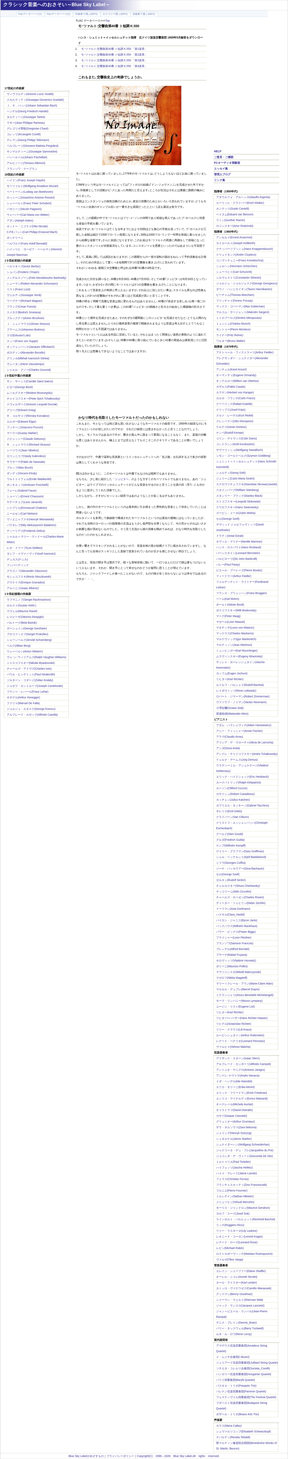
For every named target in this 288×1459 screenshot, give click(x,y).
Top (107, 20)
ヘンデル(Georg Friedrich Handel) (27, 111)
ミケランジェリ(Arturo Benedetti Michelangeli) (245, 995)
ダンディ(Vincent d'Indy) (22, 473)
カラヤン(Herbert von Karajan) (235, 392)
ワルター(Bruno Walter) (230, 340)
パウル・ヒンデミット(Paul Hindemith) (31, 674)
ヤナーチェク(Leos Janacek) (24, 502)
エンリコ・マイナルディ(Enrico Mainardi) (242, 1098)
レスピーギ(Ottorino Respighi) (25, 616)
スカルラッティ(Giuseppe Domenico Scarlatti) (35, 99)
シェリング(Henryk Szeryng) (234, 1133)
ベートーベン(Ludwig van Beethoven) (30, 191)
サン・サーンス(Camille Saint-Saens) (30, 381)
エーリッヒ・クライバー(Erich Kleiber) (240, 202)
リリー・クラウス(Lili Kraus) (234, 1029)
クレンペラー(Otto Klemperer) (234, 421)
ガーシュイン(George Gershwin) (27, 628)
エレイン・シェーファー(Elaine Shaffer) (241, 1271)
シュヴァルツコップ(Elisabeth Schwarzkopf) (243, 1431)
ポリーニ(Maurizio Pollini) (232, 966)
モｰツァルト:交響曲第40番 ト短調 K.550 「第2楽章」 (114, 54)
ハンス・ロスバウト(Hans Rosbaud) (238, 547)
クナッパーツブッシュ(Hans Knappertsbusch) (244, 248)
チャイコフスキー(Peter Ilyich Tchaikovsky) (33, 398)
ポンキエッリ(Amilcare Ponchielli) (28, 484)
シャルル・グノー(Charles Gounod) (29, 369)
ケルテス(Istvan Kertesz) (231, 426)
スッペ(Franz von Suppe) (22, 341)
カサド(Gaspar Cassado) (231, 1115)
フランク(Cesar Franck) (21, 306)
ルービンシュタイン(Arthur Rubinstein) (240, 1035)
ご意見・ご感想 (223, 157)
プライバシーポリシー (120, 1456)
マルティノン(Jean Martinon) (234, 644)
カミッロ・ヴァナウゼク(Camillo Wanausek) (244, 1288)
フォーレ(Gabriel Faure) (22, 490)
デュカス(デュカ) (17, 559)
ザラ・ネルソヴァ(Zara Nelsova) (236, 1127)
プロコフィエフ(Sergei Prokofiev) (27, 634)
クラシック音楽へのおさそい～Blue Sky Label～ (56, 4)
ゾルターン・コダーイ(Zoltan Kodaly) (30, 680)
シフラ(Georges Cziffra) (231, 862)
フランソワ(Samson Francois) (234, 943)
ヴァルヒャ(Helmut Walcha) (233, 1046)
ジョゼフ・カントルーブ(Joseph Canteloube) (35, 685)
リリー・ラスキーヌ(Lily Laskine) (236, 1230)
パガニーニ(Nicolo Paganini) (24, 209)
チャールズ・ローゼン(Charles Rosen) (240, 897)
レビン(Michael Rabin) (230, 1248)
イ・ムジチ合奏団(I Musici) (233, 1356)
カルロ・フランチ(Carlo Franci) (235, 398)
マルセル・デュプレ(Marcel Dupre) (237, 989)
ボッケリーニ (15, 237)
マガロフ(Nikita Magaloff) (231, 977)
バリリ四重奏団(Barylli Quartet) (235, 1379)
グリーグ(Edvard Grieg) (21, 410)
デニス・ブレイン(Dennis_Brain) (236, 1322)
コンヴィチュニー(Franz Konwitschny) (240, 260)
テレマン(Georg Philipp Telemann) (28, 140)
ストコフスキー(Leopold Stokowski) (238, 501)
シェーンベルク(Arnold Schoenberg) (29, 639)
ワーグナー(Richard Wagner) (24, 300)
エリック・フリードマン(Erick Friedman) (241, 1092)
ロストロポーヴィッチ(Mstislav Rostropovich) (244, 1253)
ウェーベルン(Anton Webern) (25, 651)
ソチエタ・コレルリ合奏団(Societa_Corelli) (243, 1368)
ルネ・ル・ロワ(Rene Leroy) (234, 1334)
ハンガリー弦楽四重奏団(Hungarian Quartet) (243, 1374)
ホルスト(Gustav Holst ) (21, 605)
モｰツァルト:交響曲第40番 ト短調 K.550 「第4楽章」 (114, 66)
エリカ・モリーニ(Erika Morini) (235, 1087)
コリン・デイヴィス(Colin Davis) (236, 438)
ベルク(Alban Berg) (19, 645)
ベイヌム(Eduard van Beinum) (234, 214)
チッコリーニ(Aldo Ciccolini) (233, 891)
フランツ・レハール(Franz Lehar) (27, 691)
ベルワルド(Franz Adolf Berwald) (27, 243)
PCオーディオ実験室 (227, 162)
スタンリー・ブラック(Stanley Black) (239, 495)
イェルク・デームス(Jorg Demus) (237, 759)
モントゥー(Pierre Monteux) (233, 329)
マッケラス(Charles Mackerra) (235, 633)
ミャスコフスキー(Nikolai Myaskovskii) (31, 662)
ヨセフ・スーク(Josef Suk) (233, 1213)
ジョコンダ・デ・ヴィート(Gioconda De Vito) (244, 1156)
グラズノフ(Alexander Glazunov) (27, 570)
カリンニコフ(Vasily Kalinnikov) (26, 456)
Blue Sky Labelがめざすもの (86, 1456)
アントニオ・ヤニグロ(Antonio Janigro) (240, 1069)
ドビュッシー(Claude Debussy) (26, 438)
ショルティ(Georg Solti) (231, 472)
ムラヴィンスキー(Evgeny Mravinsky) (239, 656)
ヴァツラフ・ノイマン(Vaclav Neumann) (241, 702)
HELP (217, 151)
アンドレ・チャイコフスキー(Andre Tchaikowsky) (247, 753)
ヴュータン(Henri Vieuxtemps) (25, 364)
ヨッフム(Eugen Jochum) (232, 673)
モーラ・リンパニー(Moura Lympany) (239, 1000)
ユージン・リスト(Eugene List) (235, 1006)
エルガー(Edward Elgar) (21, 421)
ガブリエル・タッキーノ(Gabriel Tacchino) (242, 805)
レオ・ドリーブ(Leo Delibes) (25, 547)
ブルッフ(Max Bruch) (20, 467)
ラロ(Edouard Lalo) (19, 335)
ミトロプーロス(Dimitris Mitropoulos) (239, 317)
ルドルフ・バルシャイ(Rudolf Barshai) (240, 684)
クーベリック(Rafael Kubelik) (234, 403)
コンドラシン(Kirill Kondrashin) (235, 444)
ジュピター (122, 479)
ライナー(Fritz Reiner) (229, 335)
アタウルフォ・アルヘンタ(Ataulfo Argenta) (243, 197)
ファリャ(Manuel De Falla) (23, 703)
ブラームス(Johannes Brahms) (26, 329)
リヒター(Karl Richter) (229, 679)
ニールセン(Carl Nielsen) (22, 513)
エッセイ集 (221, 168)
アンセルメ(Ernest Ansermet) (234, 237)
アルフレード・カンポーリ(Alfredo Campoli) (243, 1064)
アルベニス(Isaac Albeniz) (23, 588)
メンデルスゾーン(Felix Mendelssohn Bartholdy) (36, 277)
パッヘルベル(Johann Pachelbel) (27, 157)
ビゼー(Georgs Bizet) (20, 387)
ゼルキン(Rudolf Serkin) (231, 880)
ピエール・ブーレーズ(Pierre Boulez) (239, 570)
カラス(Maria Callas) (229, 1425)
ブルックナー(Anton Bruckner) (25, 318)
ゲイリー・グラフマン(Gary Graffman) (240, 851)
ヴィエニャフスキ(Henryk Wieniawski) (30, 519)
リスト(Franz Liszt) (18, 289)
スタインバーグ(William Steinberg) (237, 490)
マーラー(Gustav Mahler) (22, 433)
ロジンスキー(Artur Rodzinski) (234, 225)
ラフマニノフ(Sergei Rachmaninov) (29, 599)
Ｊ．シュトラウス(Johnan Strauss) (28, 323)
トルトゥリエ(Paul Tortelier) (233, 1161)
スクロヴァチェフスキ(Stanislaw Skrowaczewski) (246, 484)
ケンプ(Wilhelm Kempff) (231, 845)
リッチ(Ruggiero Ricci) (230, 1225)
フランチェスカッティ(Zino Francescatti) (241, 1184)
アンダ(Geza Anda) (228, 748)
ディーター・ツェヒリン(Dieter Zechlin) (241, 903)
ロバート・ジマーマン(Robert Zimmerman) (243, 696)
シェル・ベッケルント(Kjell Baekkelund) (241, 857)
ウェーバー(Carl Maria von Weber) (28, 214)
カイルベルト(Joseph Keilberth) (235, 243)
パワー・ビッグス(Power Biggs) (236, 931)
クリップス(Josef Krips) (231, 409)
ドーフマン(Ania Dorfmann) (233, 908)
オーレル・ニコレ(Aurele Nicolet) (236, 1276)
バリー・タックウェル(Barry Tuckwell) (240, 1328)
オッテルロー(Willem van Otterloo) (237, 380)
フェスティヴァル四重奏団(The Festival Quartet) (246, 1397)
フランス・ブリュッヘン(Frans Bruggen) (241, 593)
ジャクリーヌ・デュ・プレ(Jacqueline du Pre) (244, 1150)
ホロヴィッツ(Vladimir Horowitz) (236, 960)
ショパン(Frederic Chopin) (23, 272)
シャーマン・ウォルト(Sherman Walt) (239, 1299)
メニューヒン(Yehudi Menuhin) (235, 1202)
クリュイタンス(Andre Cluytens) (236, 254)
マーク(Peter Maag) (228, 616)
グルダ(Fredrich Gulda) (230, 839)
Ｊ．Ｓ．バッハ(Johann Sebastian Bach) (32, 105)
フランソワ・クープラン (22, 168)
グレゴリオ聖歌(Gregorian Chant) (27, 128)
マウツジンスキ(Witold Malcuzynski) (238, 972)
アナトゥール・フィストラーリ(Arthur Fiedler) (245, 352)
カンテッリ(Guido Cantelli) (232, 208)
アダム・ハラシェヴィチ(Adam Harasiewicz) (243, 725)
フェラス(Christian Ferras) (232, 1179)
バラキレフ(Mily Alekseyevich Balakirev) (31, 525)
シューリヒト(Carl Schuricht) (234, 271)
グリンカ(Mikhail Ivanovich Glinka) (28, 358)
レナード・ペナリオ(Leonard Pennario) (240, 1041)
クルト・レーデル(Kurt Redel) (234, 415)
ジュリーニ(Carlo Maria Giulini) (235, 478)
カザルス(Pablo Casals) (230, 386)
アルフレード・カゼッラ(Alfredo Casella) (32, 714)
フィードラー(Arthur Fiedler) (233, 576)
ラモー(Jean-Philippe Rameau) (26, 122)
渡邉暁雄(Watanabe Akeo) (232, 713)
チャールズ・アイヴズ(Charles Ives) (29, 668)
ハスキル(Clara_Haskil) (230, 914)
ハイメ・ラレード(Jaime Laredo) (236, 1173)
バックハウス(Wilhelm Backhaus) (236, 926)
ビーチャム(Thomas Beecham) (235, 294)
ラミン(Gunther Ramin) (230, 220)
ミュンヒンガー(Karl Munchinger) (237, 650)
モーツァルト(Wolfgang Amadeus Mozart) (32, 186)
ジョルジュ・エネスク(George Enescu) (31, 708)
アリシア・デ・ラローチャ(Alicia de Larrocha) (244, 742)
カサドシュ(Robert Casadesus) (235, 794)
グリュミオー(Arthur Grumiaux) (235, 1121)
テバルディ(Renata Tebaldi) (233, 1437)
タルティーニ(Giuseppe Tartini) (26, 117)
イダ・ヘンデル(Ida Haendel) (234, 1081)
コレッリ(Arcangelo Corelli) (24, 134)
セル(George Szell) (228, 518)
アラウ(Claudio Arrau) (229, 736)
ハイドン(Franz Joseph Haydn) (26, 180)
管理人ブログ (222, 174)
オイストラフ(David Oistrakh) (234, 1110)
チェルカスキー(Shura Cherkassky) (238, 885)
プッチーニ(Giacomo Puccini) (25, 427)
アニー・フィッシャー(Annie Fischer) (239, 730)
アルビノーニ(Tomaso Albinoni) (26, 163)
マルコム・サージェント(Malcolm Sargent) (242, 312)
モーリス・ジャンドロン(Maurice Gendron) (243, 1207)
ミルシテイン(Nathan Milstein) (235, 1196)
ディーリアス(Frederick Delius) (26, 530)
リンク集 (219, 180)
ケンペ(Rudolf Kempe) (230, 432)
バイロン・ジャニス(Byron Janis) (236, 920)
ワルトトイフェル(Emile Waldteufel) (29, 479)
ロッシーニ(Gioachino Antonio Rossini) (31, 197)
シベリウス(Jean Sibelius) (23, 450)
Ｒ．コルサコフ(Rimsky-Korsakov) (28, 415)
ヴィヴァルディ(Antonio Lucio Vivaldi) (30, 94)
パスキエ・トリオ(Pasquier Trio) (236, 1385)
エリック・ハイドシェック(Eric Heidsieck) (242, 776)
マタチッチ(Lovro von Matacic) (235, 627)
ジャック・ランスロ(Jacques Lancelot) (240, 1305)
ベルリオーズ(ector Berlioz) (24, 266)
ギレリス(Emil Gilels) (229, 811)
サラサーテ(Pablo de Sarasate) (26, 461)
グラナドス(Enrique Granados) (26, 582)
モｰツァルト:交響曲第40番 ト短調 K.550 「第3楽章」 (114, 60)
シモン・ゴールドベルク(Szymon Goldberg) (243, 455)
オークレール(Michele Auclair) (234, 1104)
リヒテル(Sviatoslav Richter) (233, 1023)
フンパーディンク (18, 565)
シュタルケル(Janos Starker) (234, 1138)
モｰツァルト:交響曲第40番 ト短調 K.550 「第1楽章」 (114, 48)
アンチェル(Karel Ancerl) (231, 369)
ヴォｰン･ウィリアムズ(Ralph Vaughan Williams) (36, 657)
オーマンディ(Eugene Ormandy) (236, 375)
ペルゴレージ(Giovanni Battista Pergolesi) (32, 145)
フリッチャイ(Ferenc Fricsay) (234, 300)
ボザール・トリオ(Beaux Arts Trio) (237, 1414)
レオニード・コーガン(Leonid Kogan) (239, 1236)
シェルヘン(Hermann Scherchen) (236, 266)
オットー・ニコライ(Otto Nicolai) (27, 226)
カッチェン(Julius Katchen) (233, 799)
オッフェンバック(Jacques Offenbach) (31, 346)
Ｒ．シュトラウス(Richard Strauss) (28, 444)
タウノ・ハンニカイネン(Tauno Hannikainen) (244, 289)
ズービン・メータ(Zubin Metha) (236, 513)
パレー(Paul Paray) (228, 564)
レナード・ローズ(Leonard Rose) (237, 1242)
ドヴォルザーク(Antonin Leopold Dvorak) (32, 404)
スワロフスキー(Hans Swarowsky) (237, 507)
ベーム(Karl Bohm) (227, 598)
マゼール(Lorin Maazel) (230, 621)
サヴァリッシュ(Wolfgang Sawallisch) (239, 450)
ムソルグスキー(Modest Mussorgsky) (30, 392)
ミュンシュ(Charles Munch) (233, 323)
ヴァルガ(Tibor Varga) (229, 1259)
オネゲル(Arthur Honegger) (23, 697)
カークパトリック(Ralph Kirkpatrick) (238, 782)
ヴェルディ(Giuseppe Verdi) (24, 295)
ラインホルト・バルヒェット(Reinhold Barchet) (245, 1219)
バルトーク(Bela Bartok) (22, 622)
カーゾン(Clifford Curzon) (231, 788)
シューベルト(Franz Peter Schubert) (29, 203)
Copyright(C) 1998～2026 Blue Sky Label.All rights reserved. (178, 1456)
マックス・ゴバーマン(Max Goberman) (240, 306)
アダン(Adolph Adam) (20, 220)
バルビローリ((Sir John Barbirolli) (236, 558)
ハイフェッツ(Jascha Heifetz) (234, 1167)
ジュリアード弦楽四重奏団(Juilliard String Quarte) (247, 1362)
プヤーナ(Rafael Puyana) (231, 954)
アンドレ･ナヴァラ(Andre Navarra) (237, 1075)
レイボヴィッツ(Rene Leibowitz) (236, 690)
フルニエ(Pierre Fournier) (232, 1190)
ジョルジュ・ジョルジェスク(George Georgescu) (247, 283)
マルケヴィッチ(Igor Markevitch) (236, 639)
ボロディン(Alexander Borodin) (26, 352)
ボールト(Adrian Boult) (230, 604)
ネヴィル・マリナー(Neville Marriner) (239, 541)
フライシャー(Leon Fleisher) (233, 937)
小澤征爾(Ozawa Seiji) (230, 707)
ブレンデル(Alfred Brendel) (232, 949)
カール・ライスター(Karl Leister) (236, 1282)
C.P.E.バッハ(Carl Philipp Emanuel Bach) (32, 232)
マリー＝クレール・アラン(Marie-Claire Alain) (244, 983)
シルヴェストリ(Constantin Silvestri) (238, 277)
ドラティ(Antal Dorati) (229, 535)
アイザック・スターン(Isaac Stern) (238, 1058)
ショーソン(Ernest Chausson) (25, 496)
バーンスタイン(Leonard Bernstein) (238, 553)
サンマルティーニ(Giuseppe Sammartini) (32, 151)
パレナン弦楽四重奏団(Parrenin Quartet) (241, 1391)
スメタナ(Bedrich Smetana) (24, 312)
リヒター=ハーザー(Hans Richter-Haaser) (242, 1018)
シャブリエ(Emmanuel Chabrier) (27, 507)
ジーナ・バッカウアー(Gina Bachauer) (240, 868)
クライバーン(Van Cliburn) (232, 817)
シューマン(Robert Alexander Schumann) (32, 283)
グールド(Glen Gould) (229, 834)
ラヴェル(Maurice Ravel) (22, 611)
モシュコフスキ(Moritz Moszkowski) (29, 576)
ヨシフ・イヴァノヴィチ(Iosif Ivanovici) (31, 553)
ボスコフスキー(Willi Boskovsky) (236, 610)
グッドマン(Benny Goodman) (234, 1294)
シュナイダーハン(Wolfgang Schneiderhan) (243, 1144)
